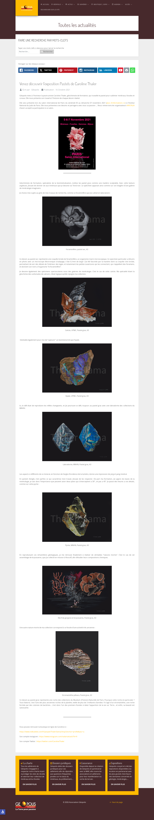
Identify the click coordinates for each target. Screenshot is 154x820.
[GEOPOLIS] (27, 8)
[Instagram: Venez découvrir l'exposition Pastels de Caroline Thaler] (87, 70)
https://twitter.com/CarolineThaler (50, 741)
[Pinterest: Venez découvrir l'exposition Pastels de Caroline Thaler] (67, 70)
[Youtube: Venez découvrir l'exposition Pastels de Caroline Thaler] (120, 70)
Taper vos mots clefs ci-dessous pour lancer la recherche (41, 48)
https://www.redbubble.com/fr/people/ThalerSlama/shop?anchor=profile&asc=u (51, 732)
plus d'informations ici (116, 103)
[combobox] (29, 52)
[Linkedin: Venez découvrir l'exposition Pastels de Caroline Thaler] (107, 70)
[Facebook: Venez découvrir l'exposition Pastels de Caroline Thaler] (28, 70)
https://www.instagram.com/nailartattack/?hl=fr (58, 737)
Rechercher (47, 52)
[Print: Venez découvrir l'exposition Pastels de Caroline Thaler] (126, 70)
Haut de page (116, 802)
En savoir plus (30, 784)
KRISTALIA (131, 105)
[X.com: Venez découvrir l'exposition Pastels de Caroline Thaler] (47, 70)
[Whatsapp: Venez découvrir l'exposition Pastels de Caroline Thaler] (132, 70)
